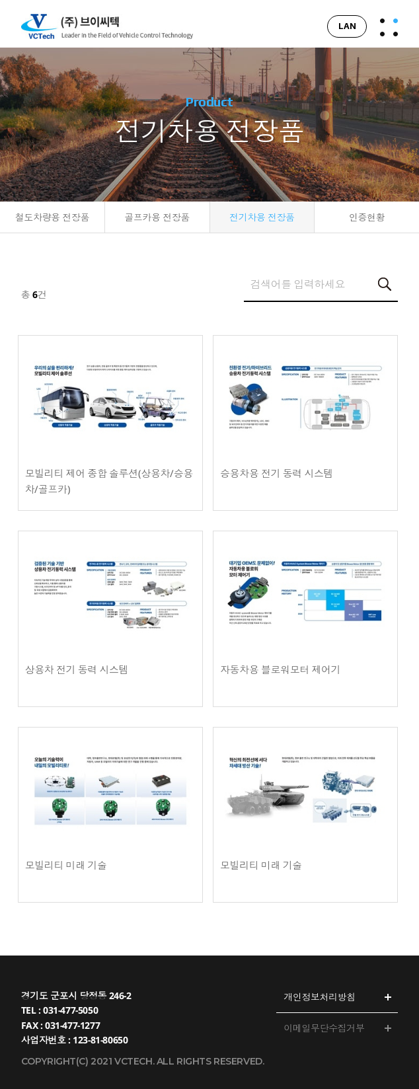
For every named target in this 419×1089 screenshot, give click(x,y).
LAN (347, 26)
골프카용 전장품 (157, 217)
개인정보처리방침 (320, 997)
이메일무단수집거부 (324, 1028)
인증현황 (367, 217)
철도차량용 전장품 (52, 217)
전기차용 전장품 (262, 217)
